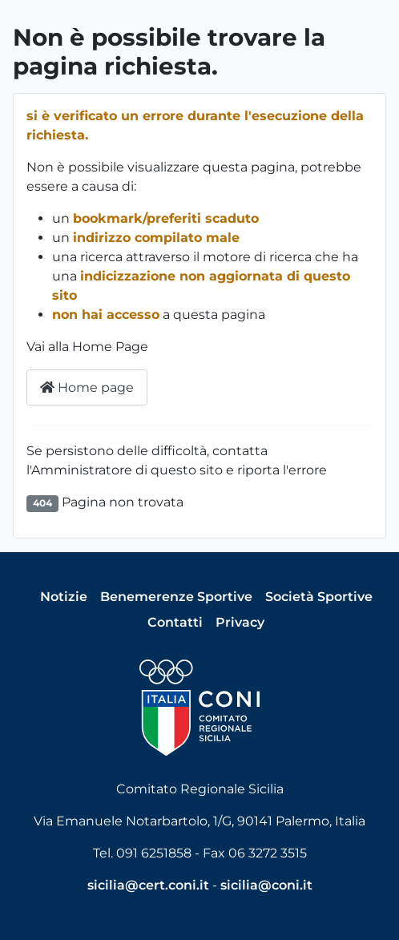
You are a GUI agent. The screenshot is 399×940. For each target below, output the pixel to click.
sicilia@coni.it (266, 885)
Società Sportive (319, 596)
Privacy (240, 622)
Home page (87, 387)
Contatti (175, 622)
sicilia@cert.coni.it (148, 885)
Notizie (63, 596)
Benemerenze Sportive (176, 596)
